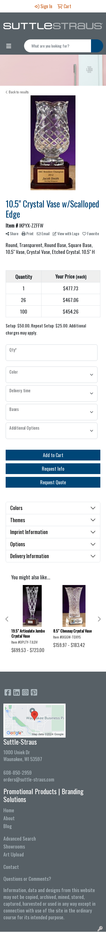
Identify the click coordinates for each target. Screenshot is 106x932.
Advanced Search (19, 838)
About (9, 818)
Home (8, 810)
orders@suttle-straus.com (28, 779)
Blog (7, 826)
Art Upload (13, 854)
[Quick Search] (57, 45)
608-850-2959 (17, 772)
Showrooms (14, 846)
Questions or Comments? (27, 878)
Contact (11, 866)
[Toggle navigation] (9, 46)
